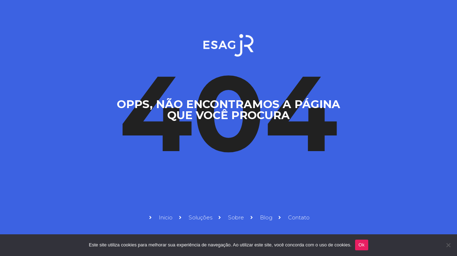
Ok (362, 244)
